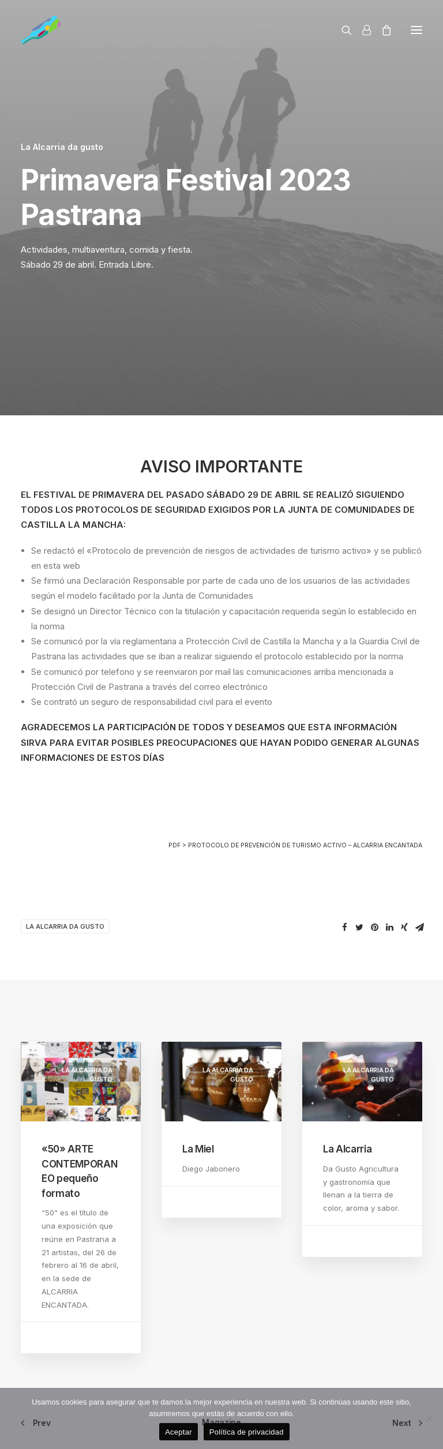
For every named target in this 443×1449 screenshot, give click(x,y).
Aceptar (178, 1432)
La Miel (198, 1149)
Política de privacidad (246, 1432)
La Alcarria (347, 1149)
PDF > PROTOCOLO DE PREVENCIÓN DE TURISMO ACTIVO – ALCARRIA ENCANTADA (295, 845)
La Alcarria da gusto (62, 147)
